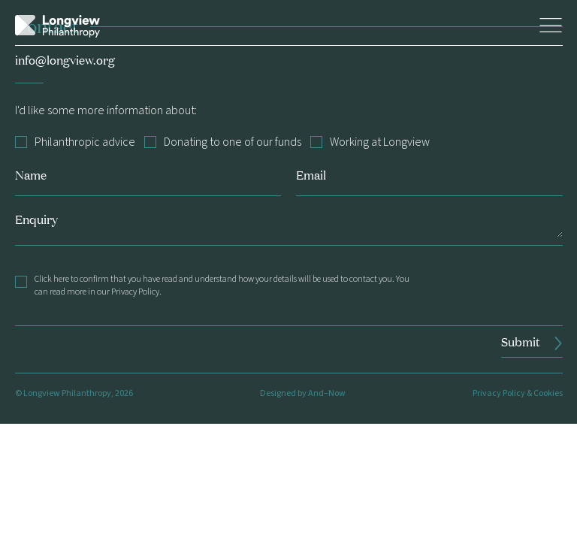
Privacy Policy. (136, 292)
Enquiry (36, 219)
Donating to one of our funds (222, 142)
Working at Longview (370, 142)
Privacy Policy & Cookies (518, 393)
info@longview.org (65, 59)
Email (311, 175)
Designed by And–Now (303, 393)
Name (31, 175)
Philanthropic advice (75, 142)
